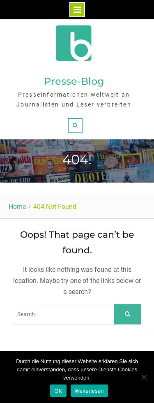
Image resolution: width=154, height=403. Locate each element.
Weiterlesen (89, 391)
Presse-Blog (74, 81)
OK (58, 391)
